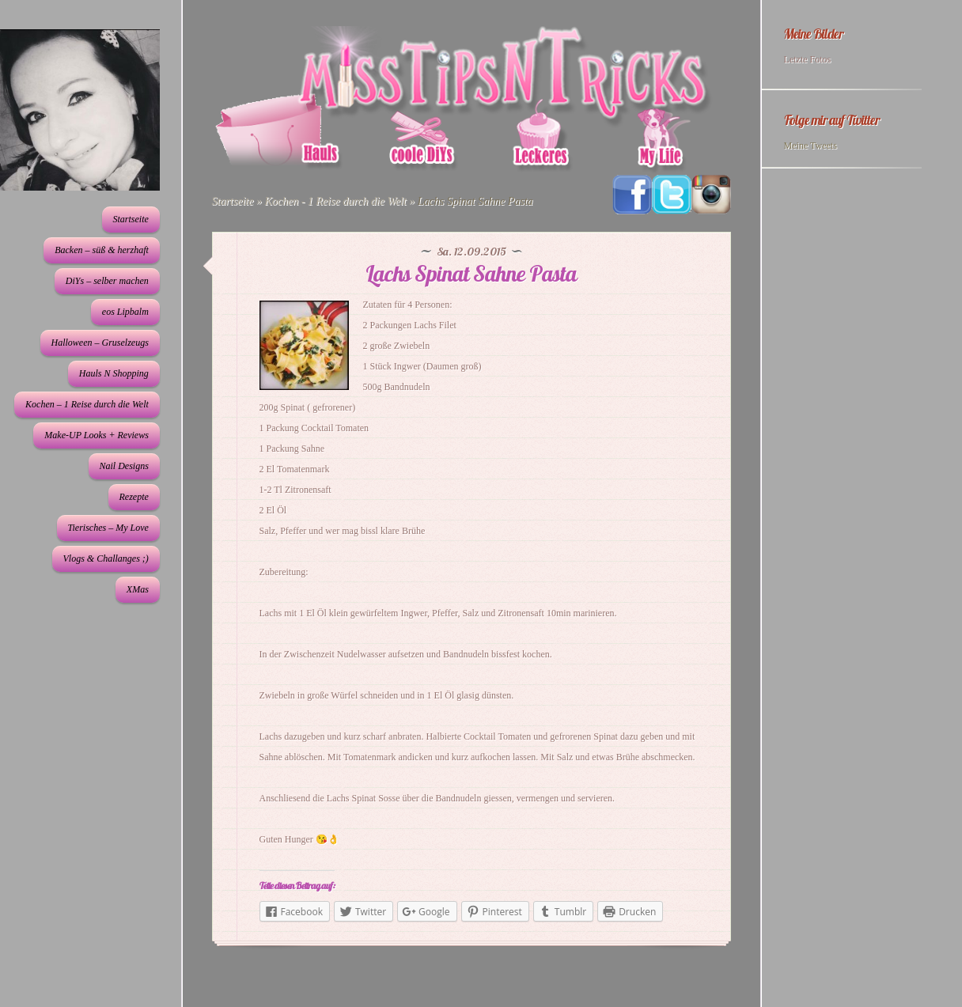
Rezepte (134, 496)
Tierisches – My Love (108, 527)
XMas (138, 589)
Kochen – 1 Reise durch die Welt (87, 404)
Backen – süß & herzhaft (102, 250)
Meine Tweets (810, 145)
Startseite (131, 219)
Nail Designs (124, 465)
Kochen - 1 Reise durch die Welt (335, 201)
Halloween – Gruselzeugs (100, 342)
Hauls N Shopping (114, 373)
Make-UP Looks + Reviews (96, 435)
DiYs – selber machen (107, 280)
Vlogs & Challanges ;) (106, 558)
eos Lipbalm (125, 311)
